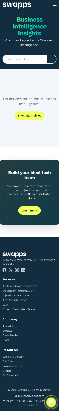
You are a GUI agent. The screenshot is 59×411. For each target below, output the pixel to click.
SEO (5, 304)
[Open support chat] (51, 402)
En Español (10, 375)
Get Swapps (11, 361)
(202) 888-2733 (29, 405)
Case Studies (11, 335)
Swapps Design (13, 366)
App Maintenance (15, 300)
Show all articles (29, 115)
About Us (9, 326)
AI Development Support (20, 286)
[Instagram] (17, 270)
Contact (8, 330)
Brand (7, 370)
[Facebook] (4, 270)
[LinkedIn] (23, 270)
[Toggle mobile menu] (54, 5)
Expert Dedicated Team (19, 309)
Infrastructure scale (16, 295)
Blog (6, 340)
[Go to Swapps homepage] (17, 5)
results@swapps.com (29, 395)
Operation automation (18, 290)
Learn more (29, 210)
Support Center (13, 356)
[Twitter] (11, 270)
